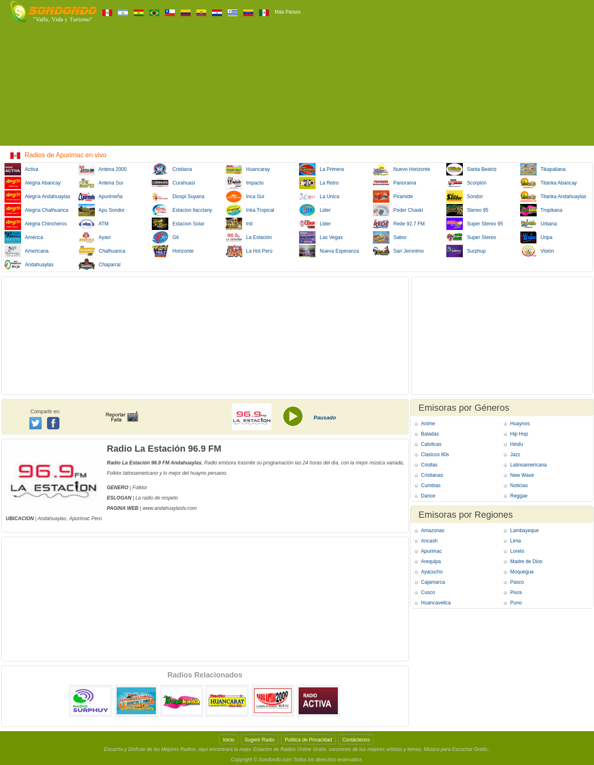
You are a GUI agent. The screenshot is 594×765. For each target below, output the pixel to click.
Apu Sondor (101, 210)
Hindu (516, 444)
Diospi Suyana (178, 196)
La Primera (321, 169)
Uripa (536, 237)
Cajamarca (433, 582)
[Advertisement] (297, 88)
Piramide (393, 196)
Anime (428, 423)
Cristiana (172, 169)
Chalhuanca (101, 251)
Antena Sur (100, 183)
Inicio (228, 740)
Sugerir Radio (260, 740)
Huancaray (248, 169)
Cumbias (431, 485)
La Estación (249, 237)
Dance (428, 496)
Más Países (288, 12)
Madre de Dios (526, 561)
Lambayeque (524, 530)
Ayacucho (432, 572)
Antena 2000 (102, 169)
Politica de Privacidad (308, 740)
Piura (516, 592)
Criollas (429, 465)
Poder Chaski (398, 210)
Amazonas (433, 530)
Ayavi (94, 237)
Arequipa (431, 561)
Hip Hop (519, 434)
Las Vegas (321, 237)
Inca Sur (245, 196)
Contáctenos (356, 740)
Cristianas (432, 475)
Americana (27, 251)
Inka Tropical (250, 210)
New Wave (522, 475)
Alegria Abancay (33, 183)
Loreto (517, 551)
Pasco (517, 582)
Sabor (390, 237)
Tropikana (541, 210)
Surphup (466, 251)
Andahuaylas (29, 264)
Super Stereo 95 (474, 224)
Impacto (245, 183)
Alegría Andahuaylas (37, 196)
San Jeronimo (398, 251)
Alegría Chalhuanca (36, 210)
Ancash (429, 541)
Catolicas (431, 444)
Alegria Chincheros (36, 224)
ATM (93, 224)
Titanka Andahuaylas (553, 196)
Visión (537, 251)
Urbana (538, 224)
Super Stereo (471, 237)
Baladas (430, 434)
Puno (516, 603)
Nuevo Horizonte (401, 169)
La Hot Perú (249, 251)
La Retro (319, 183)
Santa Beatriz (471, 169)
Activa (21, 169)
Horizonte (172, 251)
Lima (515, 541)
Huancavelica (436, 603)
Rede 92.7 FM (399, 224)
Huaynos (520, 423)
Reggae (519, 496)
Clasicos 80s (435, 454)
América (24, 237)
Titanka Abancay (548, 183)
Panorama (394, 183)
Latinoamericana (528, 465)
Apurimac (79, 518)
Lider (315, 210)
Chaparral (99, 264)
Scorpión (466, 183)
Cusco (428, 592)
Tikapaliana (543, 169)
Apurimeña (100, 196)
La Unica (319, 196)
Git (165, 237)
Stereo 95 (467, 210)
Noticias (519, 485)
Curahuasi (173, 183)
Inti (239, 224)
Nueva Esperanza (329, 251)
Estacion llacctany (182, 210)
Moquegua (522, 572)
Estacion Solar (178, 224)
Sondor (464, 196)
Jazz (515, 454)
